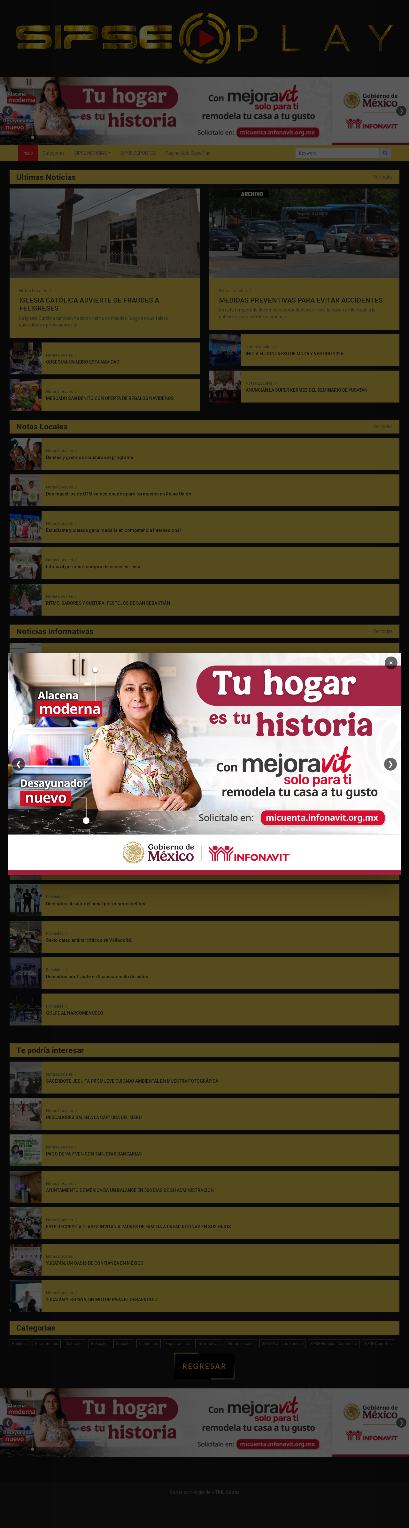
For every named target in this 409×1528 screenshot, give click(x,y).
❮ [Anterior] (18, 764)
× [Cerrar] (391, 663)
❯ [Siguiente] (390, 764)
